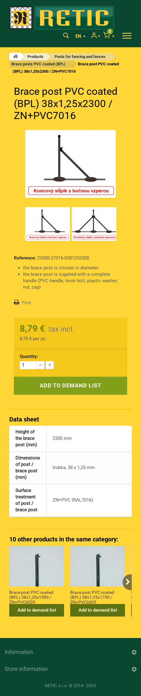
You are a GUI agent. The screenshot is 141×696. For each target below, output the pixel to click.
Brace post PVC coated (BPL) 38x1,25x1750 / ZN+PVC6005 (92, 597)
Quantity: (29, 356)
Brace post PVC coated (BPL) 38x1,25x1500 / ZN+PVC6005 (31, 597)
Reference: (25, 258)
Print (26, 303)
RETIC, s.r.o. (56, 685)
